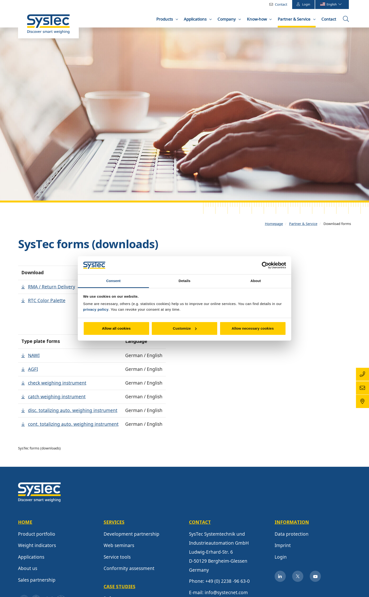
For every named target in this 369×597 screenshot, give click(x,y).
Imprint (283, 546)
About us (27, 569)
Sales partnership (36, 581)
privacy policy (96, 309)
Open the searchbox (346, 20)
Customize (185, 328)
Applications (196, 19)
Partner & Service (294, 19)
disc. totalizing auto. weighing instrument (72, 411)
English (330, 4)
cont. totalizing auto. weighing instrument (73, 425)
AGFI (33, 370)
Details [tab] (184, 281)
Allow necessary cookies (253, 328)
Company (227, 19)
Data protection (292, 535)
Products (165, 19)
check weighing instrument (57, 384)
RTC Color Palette (46, 301)
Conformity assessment (129, 569)
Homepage (274, 224)
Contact (281, 4)
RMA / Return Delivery (51, 288)
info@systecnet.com (226, 593)
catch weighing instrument (57, 398)
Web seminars (119, 546)
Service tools (117, 558)
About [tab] (255, 281)
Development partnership (131, 535)
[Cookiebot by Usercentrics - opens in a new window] (265, 265)
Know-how (257, 19)
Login (303, 4)
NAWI (34, 356)
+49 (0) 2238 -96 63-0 (227, 582)
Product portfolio (36, 535)
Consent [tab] (113, 281)
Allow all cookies (116, 328)
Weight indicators (37, 546)
